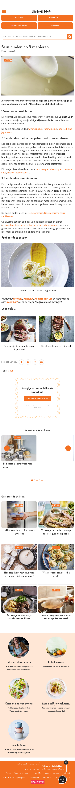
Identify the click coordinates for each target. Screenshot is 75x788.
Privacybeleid (37, 407)
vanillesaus (7, 216)
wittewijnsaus (35, 129)
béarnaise (20, 225)
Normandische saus (54, 213)
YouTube (48, 298)
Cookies (38, 773)
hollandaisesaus (35, 225)
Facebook (17, 298)
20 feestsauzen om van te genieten (37, 290)
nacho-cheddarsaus (17, 172)
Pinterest (38, 298)
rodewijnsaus (50, 129)
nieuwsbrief (12, 302)
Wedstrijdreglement (19, 778)
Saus (10, 370)
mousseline (8, 225)
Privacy (8, 773)
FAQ (7, 778)
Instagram (28, 298)
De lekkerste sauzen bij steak (56, 346)
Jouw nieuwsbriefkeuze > (37, 398)
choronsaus (50, 225)
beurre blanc (65, 129)
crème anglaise (35, 213)
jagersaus (6, 132)
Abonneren (35, 778)
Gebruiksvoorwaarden (22, 773)
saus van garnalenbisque (48, 169)
